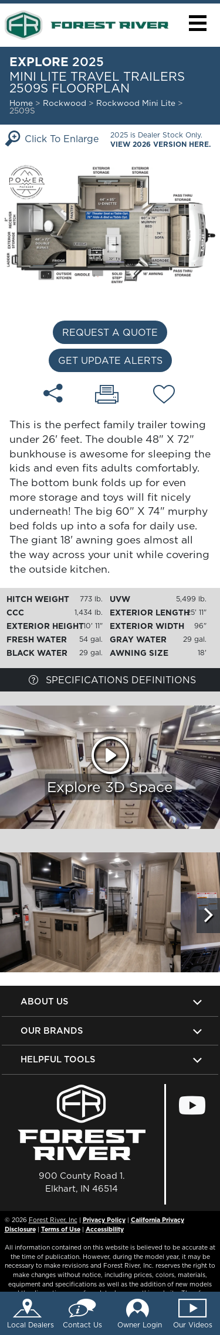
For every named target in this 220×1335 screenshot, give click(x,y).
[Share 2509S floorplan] (53, 393)
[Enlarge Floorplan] (110, 222)
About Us (44, 1001)
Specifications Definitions (112, 679)
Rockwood (64, 103)
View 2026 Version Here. (160, 144)
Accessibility (105, 1229)
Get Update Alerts (110, 360)
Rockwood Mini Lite (137, 103)
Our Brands (52, 1030)
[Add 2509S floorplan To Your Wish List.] (164, 396)
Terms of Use (60, 1229)
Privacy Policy (104, 1220)
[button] (197, 23)
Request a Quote (110, 332)
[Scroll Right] (208, 915)
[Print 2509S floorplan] (107, 395)
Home (21, 103)
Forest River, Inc (53, 1220)
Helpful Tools (58, 1059)
